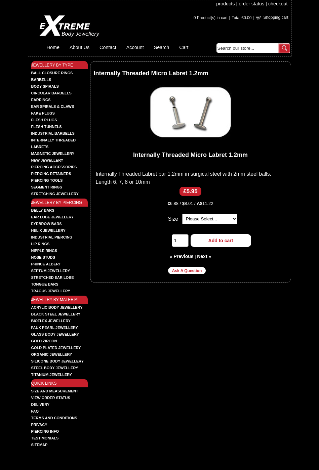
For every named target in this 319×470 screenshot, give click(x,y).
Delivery (40, 404)
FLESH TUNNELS (46, 127)
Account (135, 47)
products (225, 3)
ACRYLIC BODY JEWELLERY (57, 307)
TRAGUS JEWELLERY (50, 291)
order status (251, 3)
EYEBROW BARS (46, 224)
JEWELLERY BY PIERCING (56, 202)
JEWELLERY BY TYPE (52, 65)
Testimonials (45, 438)
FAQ (35, 411)
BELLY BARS (42, 210)
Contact (107, 47)
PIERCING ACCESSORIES (54, 167)
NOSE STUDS (43, 257)
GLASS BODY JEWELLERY (55, 334)
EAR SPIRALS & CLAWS (52, 106)
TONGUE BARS (44, 284)
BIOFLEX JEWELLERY (51, 321)
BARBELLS (41, 80)
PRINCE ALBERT (46, 264)
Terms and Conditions (54, 418)
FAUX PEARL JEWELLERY (54, 328)
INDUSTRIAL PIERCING (52, 237)
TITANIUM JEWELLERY (51, 375)
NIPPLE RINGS (44, 251)
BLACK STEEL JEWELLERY (56, 314)
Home (53, 47)
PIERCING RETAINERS (51, 174)
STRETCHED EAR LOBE (52, 277)
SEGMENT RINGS (46, 187)
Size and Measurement (54, 391)
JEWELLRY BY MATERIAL (55, 299)
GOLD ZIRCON (44, 341)
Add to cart (220, 240)
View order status (50, 398)
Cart (183, 47)
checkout (278, 3)
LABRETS (40, 147)
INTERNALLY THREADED (53, 140)
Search (161, 47)
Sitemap (39, 445)
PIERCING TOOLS (47, 180)
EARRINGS (41, 100)
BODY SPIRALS (45, 86)
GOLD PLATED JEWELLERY (56, 348)
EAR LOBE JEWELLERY (52, 217)
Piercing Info (45, 431)
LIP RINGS (40, 244)
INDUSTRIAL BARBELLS (53, 133)
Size (173, 219)
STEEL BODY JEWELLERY (54, 368)
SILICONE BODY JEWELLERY (57, 361)
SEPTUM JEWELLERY (50, 271)
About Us (79, 47)
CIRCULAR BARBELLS (51, 93)
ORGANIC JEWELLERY (51, 354)
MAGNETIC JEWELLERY (53, 154)
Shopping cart (275, 17)
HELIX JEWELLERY (48, 230)
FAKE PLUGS (43, 113)
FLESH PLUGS (44, 120)
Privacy (39, 425)
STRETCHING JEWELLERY (55, 194)
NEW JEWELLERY (47, 160)
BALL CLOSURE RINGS (52, 73)
